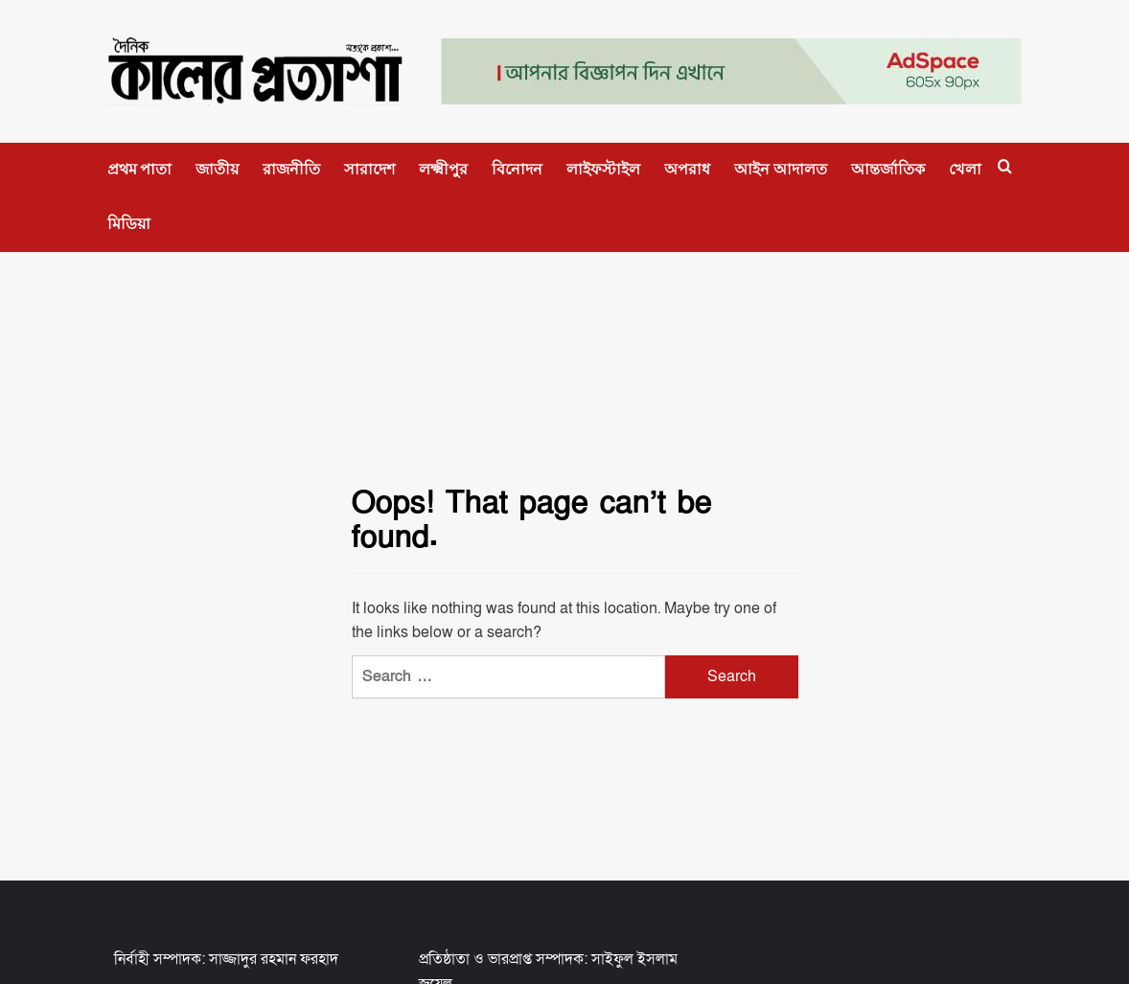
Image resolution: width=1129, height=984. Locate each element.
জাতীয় (217, 169)
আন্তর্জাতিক (888, 169)
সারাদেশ (369, 169)
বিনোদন (517, 169)
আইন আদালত (780, 169)
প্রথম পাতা (140, 169)
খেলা (965, 169)
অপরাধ (687, 169)
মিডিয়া (128, 224)
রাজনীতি (291, 169)
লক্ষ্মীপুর (443, 169)
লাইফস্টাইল (603, 169)
